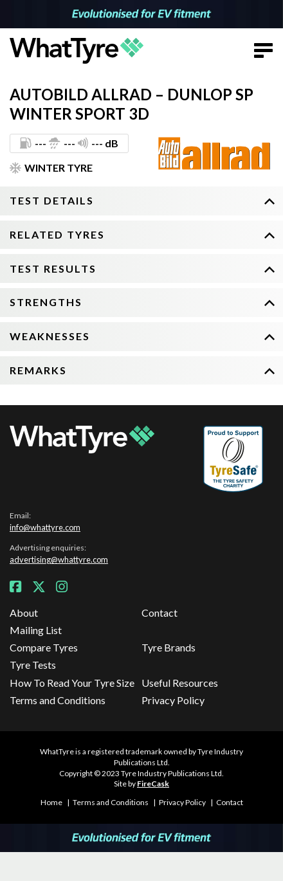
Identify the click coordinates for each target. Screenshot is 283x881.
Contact (160, 612)
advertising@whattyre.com (59, 559)
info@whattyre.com (45, 527)
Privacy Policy (173, 700)
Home (51, 802)
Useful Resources (180, 683)
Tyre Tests (33, 664)
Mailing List (36, 630)
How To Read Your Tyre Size (72, 683)
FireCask (153, 783)
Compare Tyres (44, 647)
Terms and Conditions (57, 700)
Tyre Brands (169, 647)
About (24, 612)
